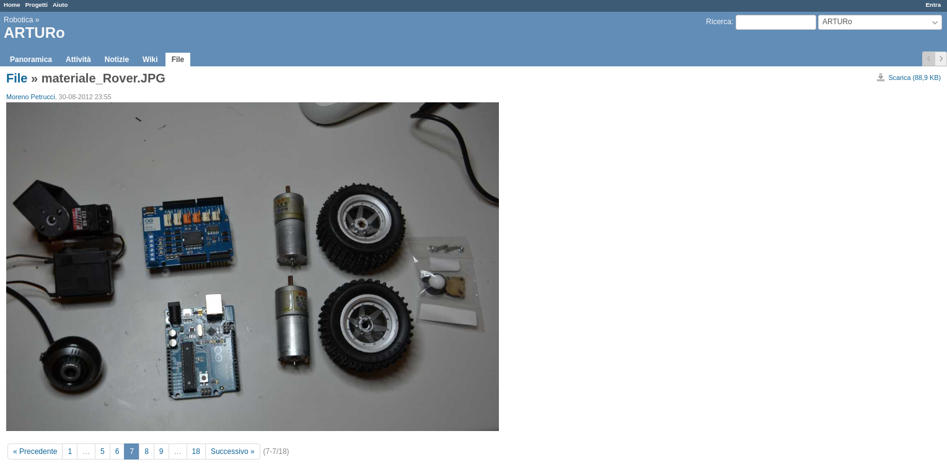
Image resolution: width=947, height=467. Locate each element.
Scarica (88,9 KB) (914, 77)
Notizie (117, 59)
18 (196, 451)
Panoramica (31, 59)
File (178, 59)
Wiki (150, 59)
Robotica (18, 20)
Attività (78, 59)
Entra (933, 4)
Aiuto (60, 4)
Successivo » (233, 451)
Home (12, 4)
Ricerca (718, 21)
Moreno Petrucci (30, 96)
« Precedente (35, 451)
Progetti (36, 4)
